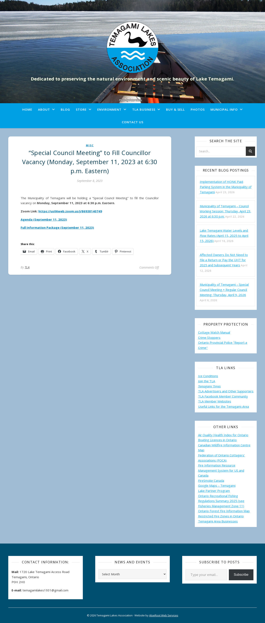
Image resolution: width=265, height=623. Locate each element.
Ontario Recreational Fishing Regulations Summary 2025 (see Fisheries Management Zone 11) (221, 501)
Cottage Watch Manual (214, 332)
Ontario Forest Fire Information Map (224, 511)
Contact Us (132, 122)
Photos (198, 109)
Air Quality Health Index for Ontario (223, 435)
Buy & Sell (175, 109)
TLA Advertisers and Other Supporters (225, 391)
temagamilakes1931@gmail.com (45, 590)
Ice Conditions (208, 376)
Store (81, 109)
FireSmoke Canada (211, 481)
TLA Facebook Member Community (223, 396)
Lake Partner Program (214, 491)
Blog (65, 109)
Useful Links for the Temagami (220, 406)
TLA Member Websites (214, 401)
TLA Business (143, 109)
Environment (109, 109)
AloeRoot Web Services (163, 615)
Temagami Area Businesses (218, 521)
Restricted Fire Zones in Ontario (221, 516)
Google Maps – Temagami (216, 485)
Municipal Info (224, 109)
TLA (27, 267)
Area (245, 406)
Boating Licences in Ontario (217, 440)
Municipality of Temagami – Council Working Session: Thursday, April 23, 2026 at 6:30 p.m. (225, 211)
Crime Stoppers (209, 337)
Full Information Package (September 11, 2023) (57, 227)
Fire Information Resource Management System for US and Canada (221, 470)
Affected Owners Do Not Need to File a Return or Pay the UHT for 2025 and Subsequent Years (224, 260)
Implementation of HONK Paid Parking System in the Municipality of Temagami (225, 187)
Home (27, 109)
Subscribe (241, 574)
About (44, 109)
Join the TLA (206, 381)
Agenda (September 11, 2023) (44, 219)
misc (90, 145)
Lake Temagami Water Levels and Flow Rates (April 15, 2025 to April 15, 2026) (224, 235)
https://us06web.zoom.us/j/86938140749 (70, 211)
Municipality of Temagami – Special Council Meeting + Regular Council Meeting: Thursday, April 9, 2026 (224, 289)
